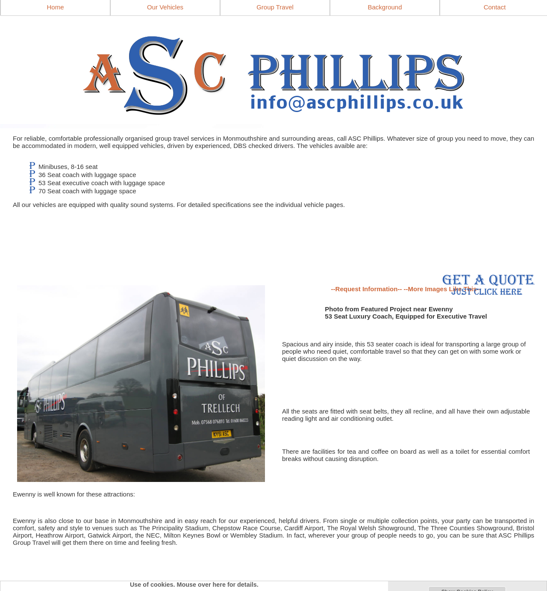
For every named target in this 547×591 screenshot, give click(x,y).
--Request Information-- (366, 289)
